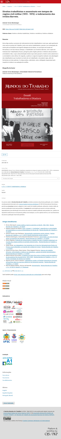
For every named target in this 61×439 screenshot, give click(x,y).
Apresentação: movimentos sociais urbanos (37, 233)
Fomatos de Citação (8, 178)
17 (20, 271)
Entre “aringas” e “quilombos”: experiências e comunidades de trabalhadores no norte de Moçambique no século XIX (31, 229)
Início (4, 6)
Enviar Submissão (8, 403)
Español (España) (7, 393)
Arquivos (9, 6)
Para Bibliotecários (7, 380)
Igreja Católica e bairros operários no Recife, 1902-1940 (33, 225)
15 (16, 271)
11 (9, 271)
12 (11, 271)
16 (18, 271)
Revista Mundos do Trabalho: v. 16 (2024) (37, 238)
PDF (5, 154)
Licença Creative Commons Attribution (29, 204)
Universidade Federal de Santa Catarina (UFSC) (16, 413)
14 (14, 271)
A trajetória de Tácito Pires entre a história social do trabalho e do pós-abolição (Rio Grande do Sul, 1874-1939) (31, 256)
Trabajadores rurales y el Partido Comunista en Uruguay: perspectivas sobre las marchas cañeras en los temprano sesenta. (31, 261)
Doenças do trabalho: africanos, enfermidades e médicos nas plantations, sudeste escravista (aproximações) (31, 251)
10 (8, 271)
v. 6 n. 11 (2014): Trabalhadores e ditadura (24, 6)
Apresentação (36, 265)
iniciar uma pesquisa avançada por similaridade (27, 274)
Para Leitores (6, 375)
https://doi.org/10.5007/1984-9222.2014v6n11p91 (20, 29)
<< (3, 271)
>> (22, 271)
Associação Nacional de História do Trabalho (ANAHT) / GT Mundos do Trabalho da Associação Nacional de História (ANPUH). (28, 414)
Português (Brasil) (8, 395)
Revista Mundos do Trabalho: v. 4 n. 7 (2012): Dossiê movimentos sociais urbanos (30, 234)
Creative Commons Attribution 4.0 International (36, 420)
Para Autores (6, 378)
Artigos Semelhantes (10, 222)
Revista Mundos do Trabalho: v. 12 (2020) (17, 253)
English (5, 390)
